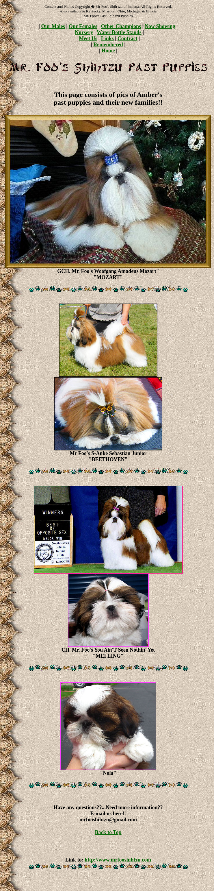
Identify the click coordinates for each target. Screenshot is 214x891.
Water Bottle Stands (119, 32)
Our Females (83, 26)
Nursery (84, 32)
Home (108, 50)
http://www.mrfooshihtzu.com (118, 860)
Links (107, 38)
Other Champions (121, 26)
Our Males (53, 26)
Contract (127, 38)
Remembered (108, 44)
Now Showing (160, 26)
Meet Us (88, 38)
